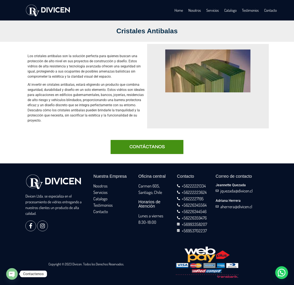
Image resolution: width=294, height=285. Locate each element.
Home (178, 10)
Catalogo (230, 10)
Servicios (212, 10)
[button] (281, 272)
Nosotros (194, 10)
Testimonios (250, 10)
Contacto (270, 10)
